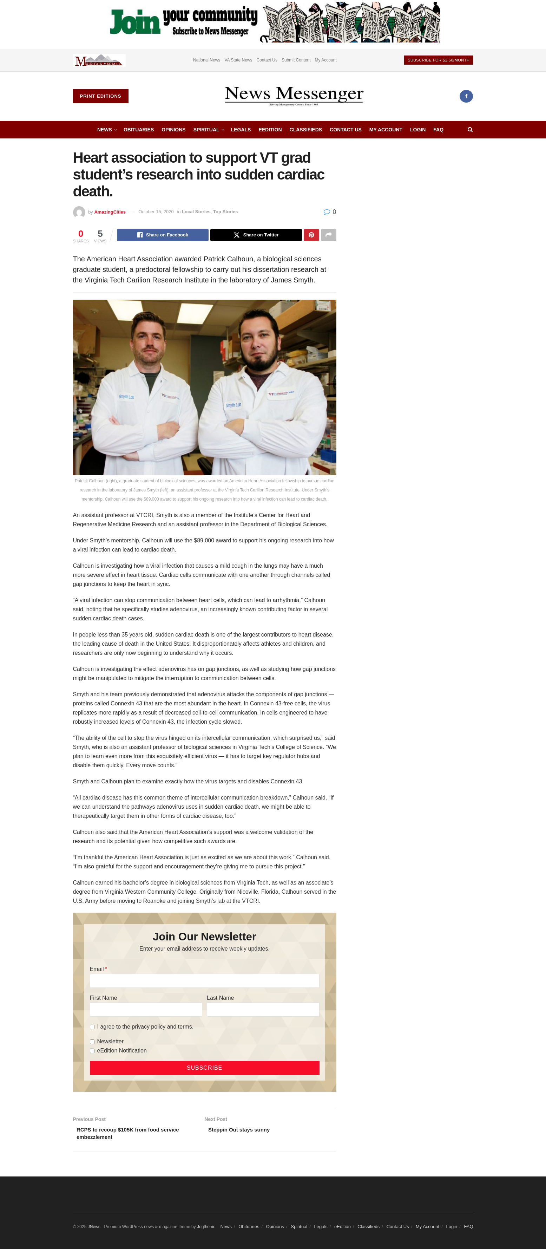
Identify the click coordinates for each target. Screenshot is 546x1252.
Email (97, 970)
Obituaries (139, 129)
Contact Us (267, 60)
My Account (326, 60)
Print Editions (100, 96)
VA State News (238, 60)
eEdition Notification (122, 1052)
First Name (103, 999)
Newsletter (110, 1042)
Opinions (173, 129)
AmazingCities (110, 211)
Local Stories (196, 211)
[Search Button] (470, 129)
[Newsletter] (92, 1043)
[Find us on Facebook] (466, 96)
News (104, 129)
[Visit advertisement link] (99, 60)
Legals (241, 129)
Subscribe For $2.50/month (438, 60)
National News (206, 60)
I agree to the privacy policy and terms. (145, 1028)
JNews (94, 1229)
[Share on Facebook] (163, 235)
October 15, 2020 (155, 211)
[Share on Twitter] (256, 235)
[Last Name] (263, 1011)
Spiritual (206, 129)
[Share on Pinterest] (311, 235)
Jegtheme (206, 1229)
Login (418, 129)
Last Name (220, 999)
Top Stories (225, 211)
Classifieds (306, 129)
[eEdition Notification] (92, 1052)
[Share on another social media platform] (328, 235)
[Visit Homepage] (294, 96)
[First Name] (146, 1011)
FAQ (438, 129)
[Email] (205, 982)
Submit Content (296, 60)
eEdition (270, 129)
